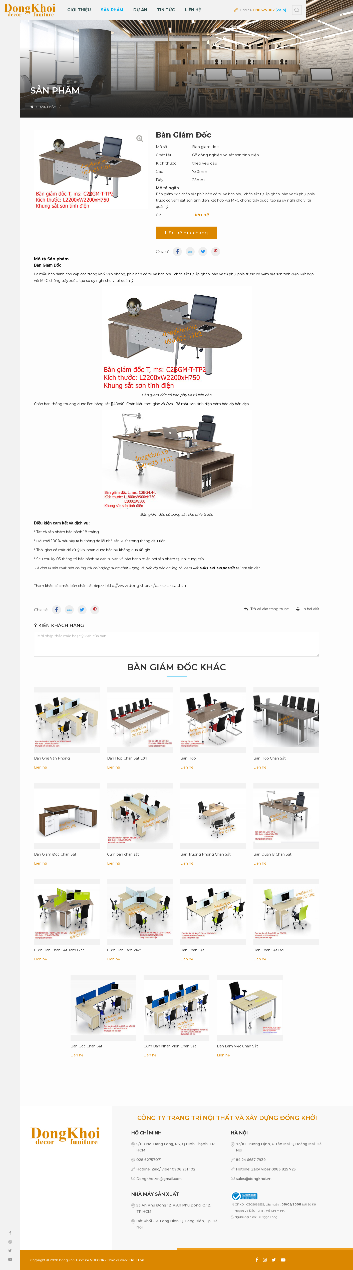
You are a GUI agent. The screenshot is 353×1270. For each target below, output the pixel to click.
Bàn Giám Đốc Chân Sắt (55, 854)
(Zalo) (280, 10)
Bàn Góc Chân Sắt (86, 1046)
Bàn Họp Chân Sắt (269, 758)
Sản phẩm (112, 10)
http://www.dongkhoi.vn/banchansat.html (147, 585)
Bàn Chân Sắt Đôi (268, 950)
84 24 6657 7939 (251, 1159)
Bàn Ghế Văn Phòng (52, 758)
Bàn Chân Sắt (192, 950)
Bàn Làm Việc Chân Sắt (237, 1046)
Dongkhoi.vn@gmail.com (159, 1178)
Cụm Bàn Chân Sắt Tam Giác (59, 950)
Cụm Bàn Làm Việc (124, 950)
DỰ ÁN (140, 10)
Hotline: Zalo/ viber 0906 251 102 (165, 1169)
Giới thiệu (79, 10)
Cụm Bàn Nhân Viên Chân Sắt (170, 1046)
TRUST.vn (136, 1260)
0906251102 (264, 10)
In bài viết (310, 609)
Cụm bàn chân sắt (123, 854)
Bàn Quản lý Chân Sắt (272, 854)
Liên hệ (193, 10)
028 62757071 (149, 1159)
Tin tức (166, 10)
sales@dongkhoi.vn (253, 1178)
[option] (176, 59)
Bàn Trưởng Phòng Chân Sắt (205, 854)
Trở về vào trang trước (269, 609)
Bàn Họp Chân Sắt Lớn (127, 758)
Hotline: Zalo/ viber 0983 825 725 (266, 1169)
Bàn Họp (188, 758)
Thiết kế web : (117, 1260)
